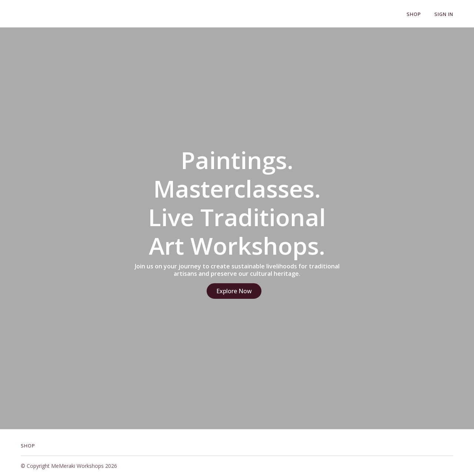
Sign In (443, 14)
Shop (414, 14)
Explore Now (234, 291)
